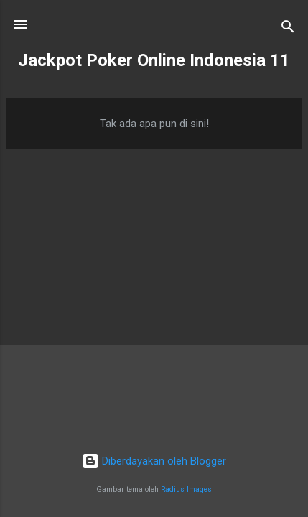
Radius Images (186, 489)
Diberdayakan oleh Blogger (154, 461)
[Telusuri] (288, 29)
